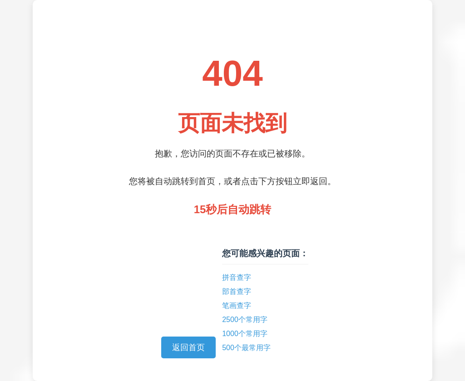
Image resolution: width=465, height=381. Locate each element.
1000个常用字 (244, 333)
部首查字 (236, 291)
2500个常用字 (244, 319)
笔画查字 (236, 305)
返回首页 (188, 347)
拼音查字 (236, 277)
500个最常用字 (246, 348)
